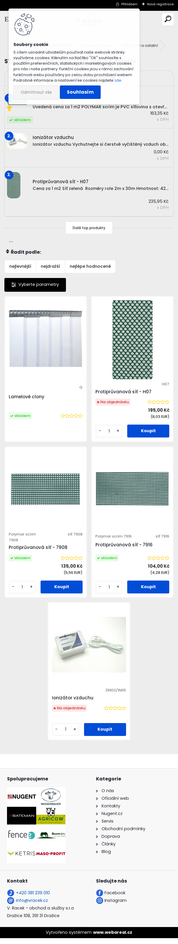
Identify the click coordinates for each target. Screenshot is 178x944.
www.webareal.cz (112, 938)
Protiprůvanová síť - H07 (123, 392)
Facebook (114, 899)
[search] (168, 19)
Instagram (115, 906)
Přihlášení (129, 4)
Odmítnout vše (36, 92)
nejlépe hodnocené (90, 266)
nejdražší (50, 266)
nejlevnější (20, 266)
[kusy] (108, 431)
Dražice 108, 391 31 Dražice (33, 921)
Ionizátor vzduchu (74, 704)
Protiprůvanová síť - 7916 (124, 547)
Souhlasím (80, 92)
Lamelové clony (28, 397)
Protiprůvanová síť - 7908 (40, 550)
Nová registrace (160, 4)
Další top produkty (89, 227)
